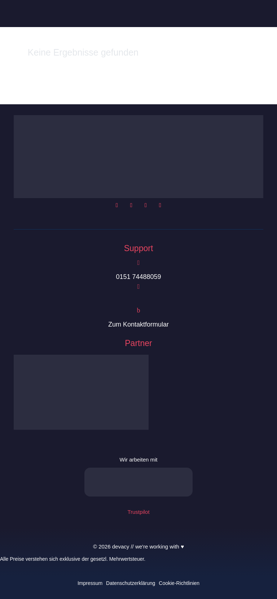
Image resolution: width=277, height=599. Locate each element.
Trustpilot (138, 512)
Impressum (90, 583)
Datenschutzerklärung (130, 583)
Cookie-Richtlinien (179, 583)
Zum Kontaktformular (138, 324)
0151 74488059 (138, 276)
